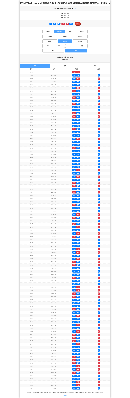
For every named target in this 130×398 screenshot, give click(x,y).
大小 (71, 46)
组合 (48, 46)
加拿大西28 (59, 31)
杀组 (59, 46)
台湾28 (70, 31)
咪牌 (77, 23)
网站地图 (65, 395)
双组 (76, 50)
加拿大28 (48, 31)
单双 (82, 46)
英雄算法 (65, 41)
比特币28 (82, 31)
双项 (53, 50)
